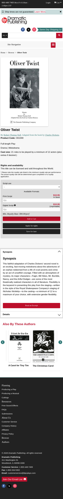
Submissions (7, 414)
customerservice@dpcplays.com (22, 473)
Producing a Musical (10, 393)
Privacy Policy (8, 434)
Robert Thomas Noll (12, 135)
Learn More (40, 12)
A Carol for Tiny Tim (19, 365)
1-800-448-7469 (26, 467)
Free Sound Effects (10, 405)
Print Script (7, 196)
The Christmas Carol (43, 366)
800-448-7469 (8, 2)
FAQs (4, 409)
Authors (5, 442)
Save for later (31, 231)
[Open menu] (53, 45)
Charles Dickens (52, 135)
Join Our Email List (14, 479)
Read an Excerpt (31, 305)
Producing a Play (9, 389)
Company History (9, 426)
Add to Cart (31, 219)
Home (3, 52)
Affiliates (5, 430)
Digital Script (9, 205)
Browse (11, 52)
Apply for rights (31, 226)
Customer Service (9, 422)
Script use (7, 183)
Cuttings (5, 397)
